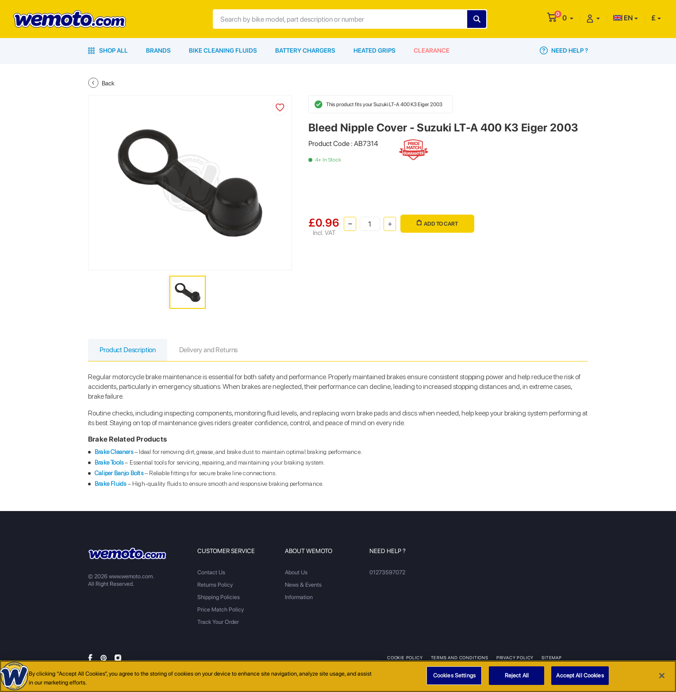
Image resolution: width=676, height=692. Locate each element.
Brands (158, 50)
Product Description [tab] (128, 350)
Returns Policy (215, 585)
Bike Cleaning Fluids (223, 50)
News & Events (303, 585)
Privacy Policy (515, 658)
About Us (296, 572)
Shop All (108, 50)
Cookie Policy (405, 658)
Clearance (431, 50)
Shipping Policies (218, 597)
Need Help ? (564, 50)
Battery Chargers (305, 50)
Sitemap (552, 658)
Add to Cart (437, 223)
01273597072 (387, 572)
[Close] (662, 675)
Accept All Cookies (579, 675)
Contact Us (211, 572)
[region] (338, 676)
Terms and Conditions (460, 658)
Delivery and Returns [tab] (211, 350)
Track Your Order (218, 622)
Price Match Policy (220, 610)
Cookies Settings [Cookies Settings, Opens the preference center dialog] (454, 675)
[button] (567, 18)
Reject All (517, 675)
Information (299, 597)
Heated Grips (374, 50)
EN (623, 18)
